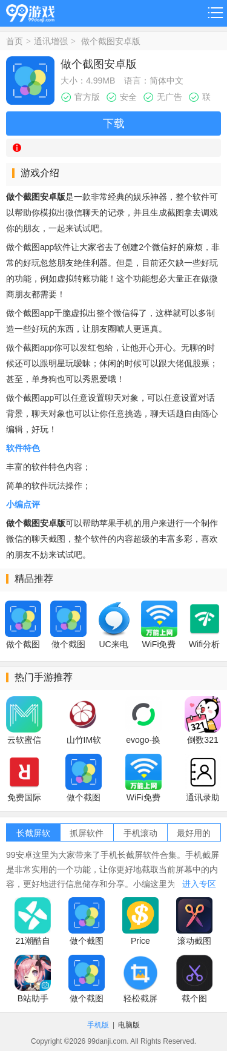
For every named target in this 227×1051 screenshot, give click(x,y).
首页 (14, 41)
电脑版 (129, 1025)
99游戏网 (30, 11)
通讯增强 (51, 41)
